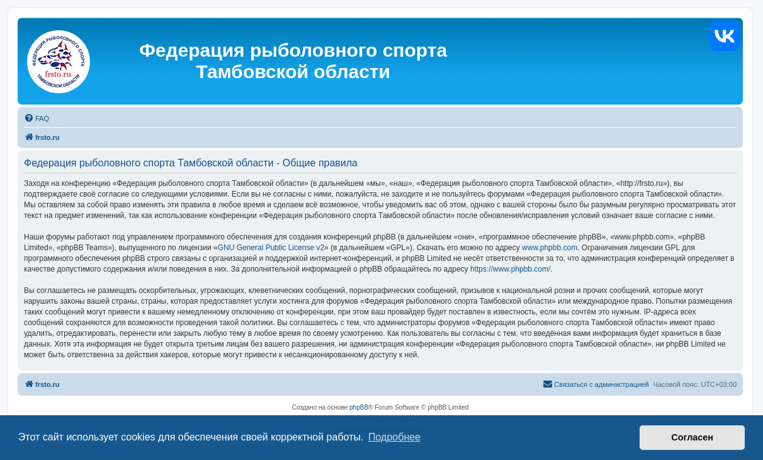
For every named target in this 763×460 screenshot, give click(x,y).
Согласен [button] (692, 437)
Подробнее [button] (394, 437)
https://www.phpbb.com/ (510, 269)
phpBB (358, 407)
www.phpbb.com (549, 247)
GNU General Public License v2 (271, 247)
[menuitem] (36, 118)
